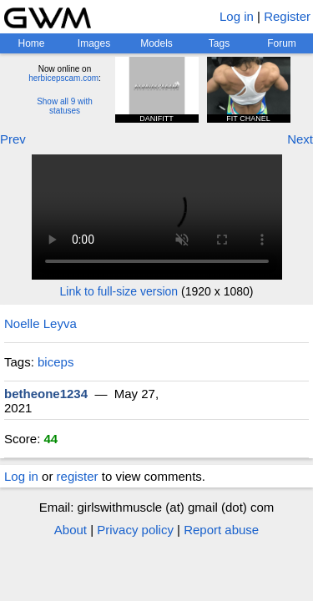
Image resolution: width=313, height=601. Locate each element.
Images (94, 43)
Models (156, 43)
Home (31, 43)
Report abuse (221, 530)
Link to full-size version (119, 291)
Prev (13, 139)
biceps (55, 362)
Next (300, 139)
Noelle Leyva (40, 323)
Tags (219, 43)
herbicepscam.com (63, 78)
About (70, 530)
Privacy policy (135, 530)
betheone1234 (46, 393)
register (77, 476)
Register (287, 16)
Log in (237, 16)
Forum (281, 43)
